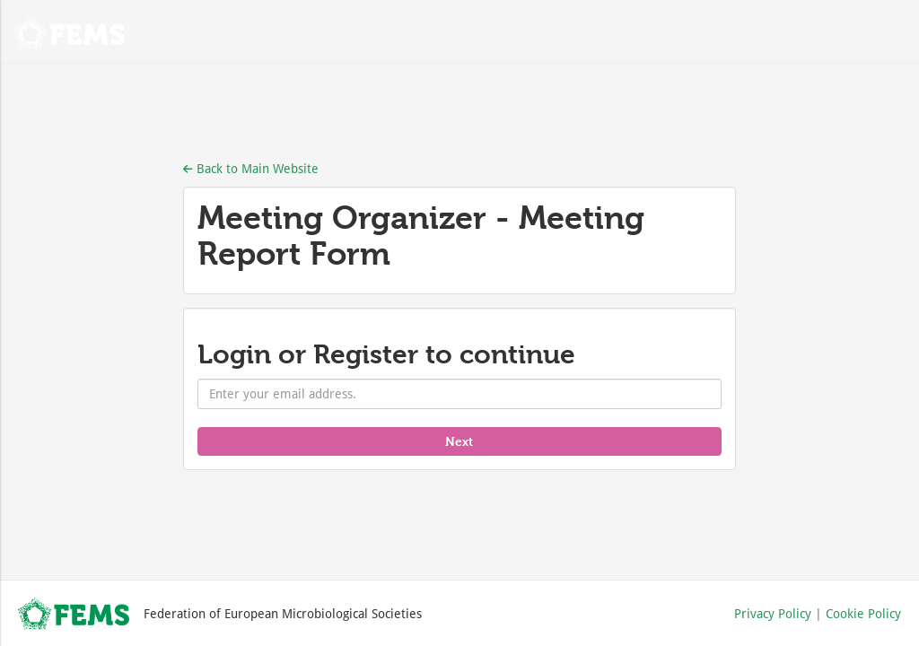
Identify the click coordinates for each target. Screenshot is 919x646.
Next (459, 441)
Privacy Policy (772, 613)
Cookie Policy (863, 613)
